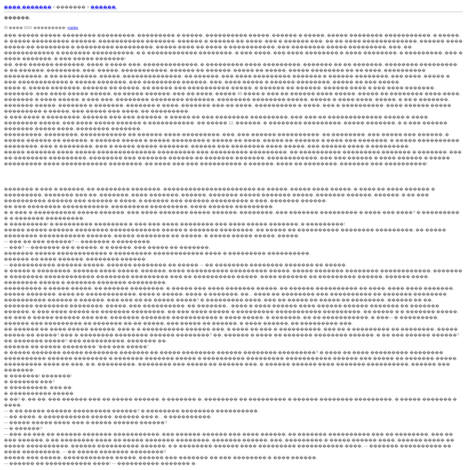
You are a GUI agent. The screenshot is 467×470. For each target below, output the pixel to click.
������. (103, 7)
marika (72, 28)
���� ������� (28, 7)
